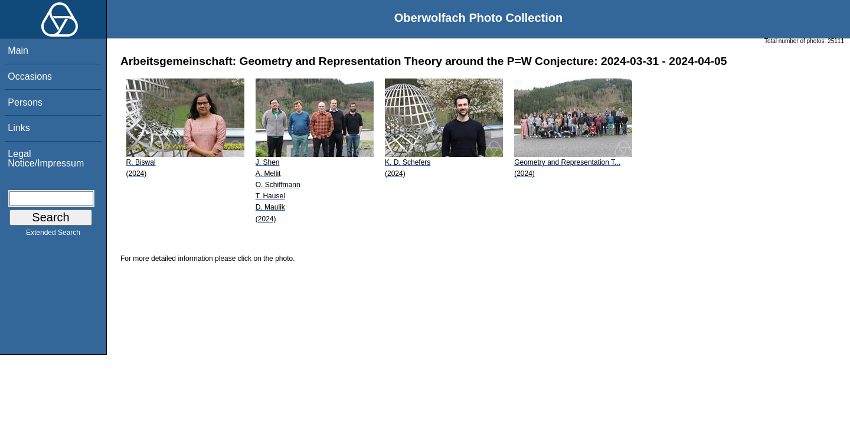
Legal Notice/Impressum (46, 158)
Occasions (30, 76)
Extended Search (53, 234)
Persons (25, 102)
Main (18, 50)
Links (19, 128)
